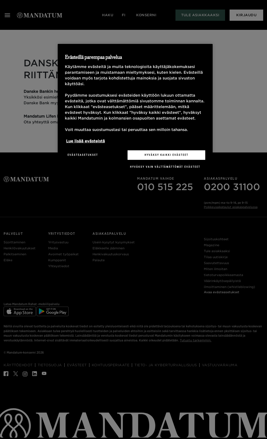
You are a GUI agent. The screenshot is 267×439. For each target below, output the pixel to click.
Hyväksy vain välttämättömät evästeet (165, 166)
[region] (135, 110)
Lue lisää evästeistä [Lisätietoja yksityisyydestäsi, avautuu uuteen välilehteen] (85, 141)
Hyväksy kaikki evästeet (166, 155)
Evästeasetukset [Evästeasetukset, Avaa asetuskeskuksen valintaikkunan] (82, 155)
